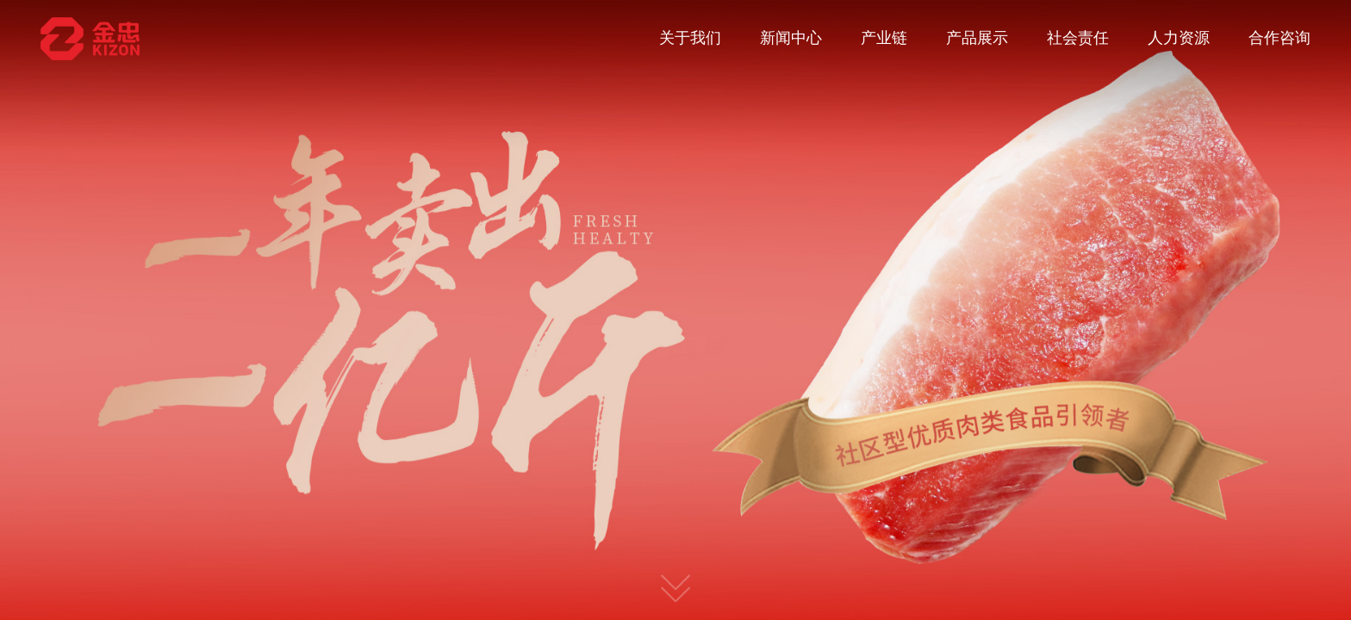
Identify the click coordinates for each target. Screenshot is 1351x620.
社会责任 (1078, 37)
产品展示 (977, 37)
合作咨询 (1279, 37)
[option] (675, 310)
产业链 (884, 37)
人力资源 (1179, 37)
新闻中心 (791, 37)
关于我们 (690, 37)
